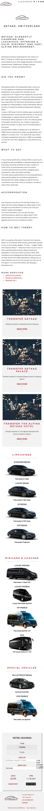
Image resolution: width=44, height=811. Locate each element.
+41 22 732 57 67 (26, 2)
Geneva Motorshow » (13, 275)
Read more (22, 329)
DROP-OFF (22, 765)
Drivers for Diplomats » (13, 278)
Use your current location (37, 760)
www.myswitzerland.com (18, 175)
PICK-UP (22, 757)
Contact (25, 802)
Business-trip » (11, 280)
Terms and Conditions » (16, 808)
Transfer (22, 747)
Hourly (22, 752)
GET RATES (30, 784)
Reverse (37, 768)
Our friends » (31, 808)
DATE (13, 776)
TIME (31, 776)
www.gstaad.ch (36, 175)
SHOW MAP (13, 784)
